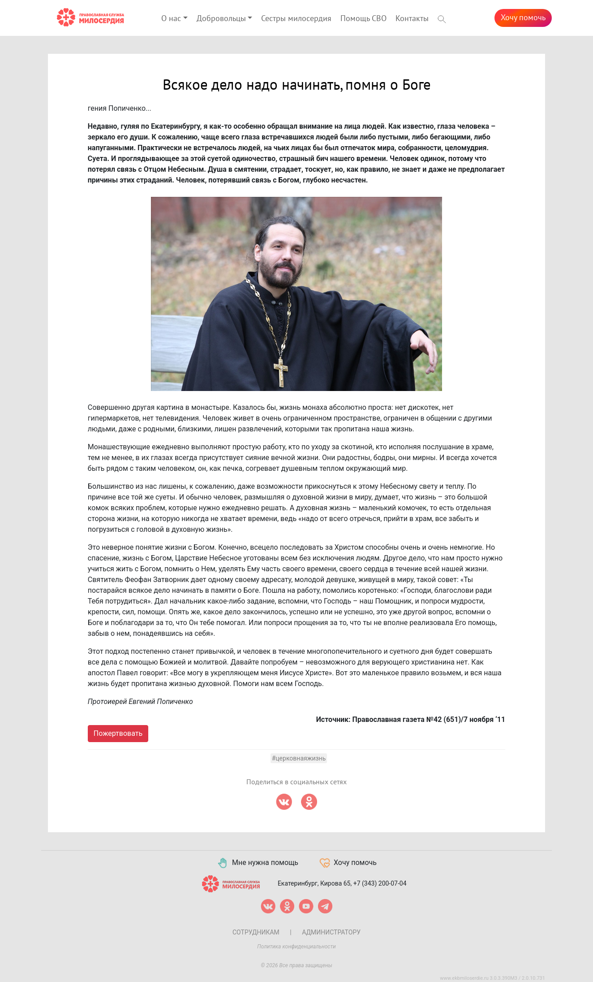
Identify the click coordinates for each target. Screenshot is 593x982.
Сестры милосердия (296, 18)
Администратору (331, 932)
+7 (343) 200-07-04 (380, 882)
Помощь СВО (363, 18)
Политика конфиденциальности (296, 946)
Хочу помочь (523, 17)
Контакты (412, 18)
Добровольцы (221, 18)
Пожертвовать (118, 733)
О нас (171, 18)
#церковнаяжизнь (299, 758)
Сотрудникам (255, 932)
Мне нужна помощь (257, 863)
